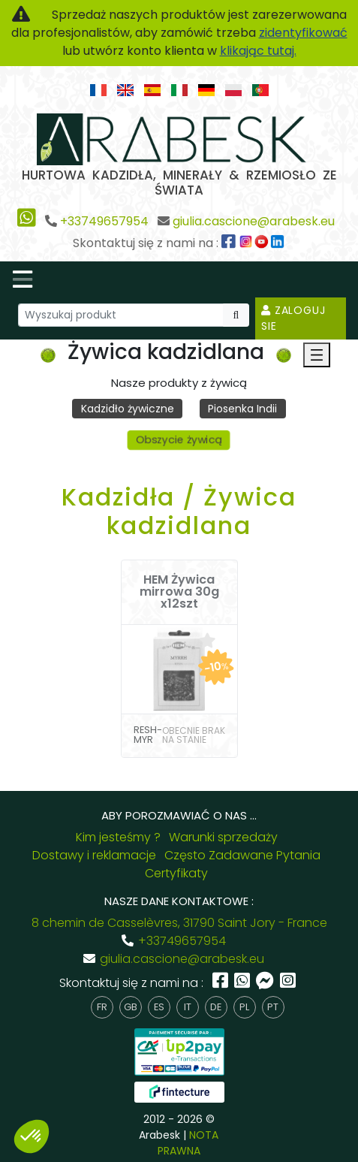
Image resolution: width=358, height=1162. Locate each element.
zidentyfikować (303, 32)
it (187, 1007)
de (215, 1007)
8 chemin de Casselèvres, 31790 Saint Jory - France (179, 922)
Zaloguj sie (293, 318)
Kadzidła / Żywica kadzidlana (179, 511)
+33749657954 (104, 221)
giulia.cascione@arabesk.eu (254, 221)
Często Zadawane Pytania (242, 855)
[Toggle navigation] (22, 279)
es (159, 1007)
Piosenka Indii (242, 408)
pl (244, 1007)
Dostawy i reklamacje (94, 855)
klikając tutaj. (258, 50)
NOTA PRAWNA (188, 1142)
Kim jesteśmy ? (118, 837)
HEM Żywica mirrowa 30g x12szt (179, 592)
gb (130, 1007)
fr (102, 1007)
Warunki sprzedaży (223, 837)
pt (272, 1007)
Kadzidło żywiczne (127, 408)
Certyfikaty (176, 873)
